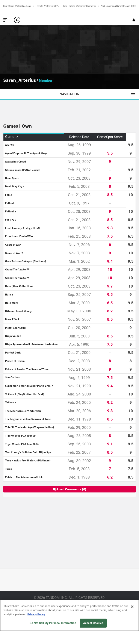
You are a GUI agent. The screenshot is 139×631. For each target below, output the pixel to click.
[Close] (132, 606)
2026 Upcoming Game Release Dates (118, 6)
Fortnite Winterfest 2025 (47, 6)
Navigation (99, 94)
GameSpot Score (110, 137)
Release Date (79, 137)
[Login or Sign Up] (134, 20)
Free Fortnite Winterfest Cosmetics (79, 6)
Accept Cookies (93, 623)
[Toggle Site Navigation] (5, 20)
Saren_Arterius (19, 80)
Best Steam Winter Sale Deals (17, 6)
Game (11, 137)
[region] (69, 615)
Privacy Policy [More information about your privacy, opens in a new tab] (36, 614)
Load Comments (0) (69, 489)
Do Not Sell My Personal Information (53, 623)
